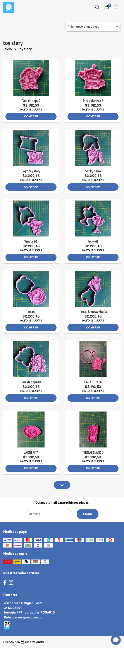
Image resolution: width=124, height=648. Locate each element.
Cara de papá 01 (31, 382)
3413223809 (13, 608)
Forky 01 (93, 241)
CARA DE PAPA (93, 382)
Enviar (87, 514)
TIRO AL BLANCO (92, 452)
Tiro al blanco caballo (93, 312)
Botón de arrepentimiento (22, 617)
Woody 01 (30, 241)
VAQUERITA (31, 452)
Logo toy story (31, 171)
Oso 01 (31, 312)
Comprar (31, 116)
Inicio (8, 49)
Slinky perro (93, 171)
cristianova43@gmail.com (23, 603)
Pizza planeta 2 (93, 101)
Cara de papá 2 (31, 101)
